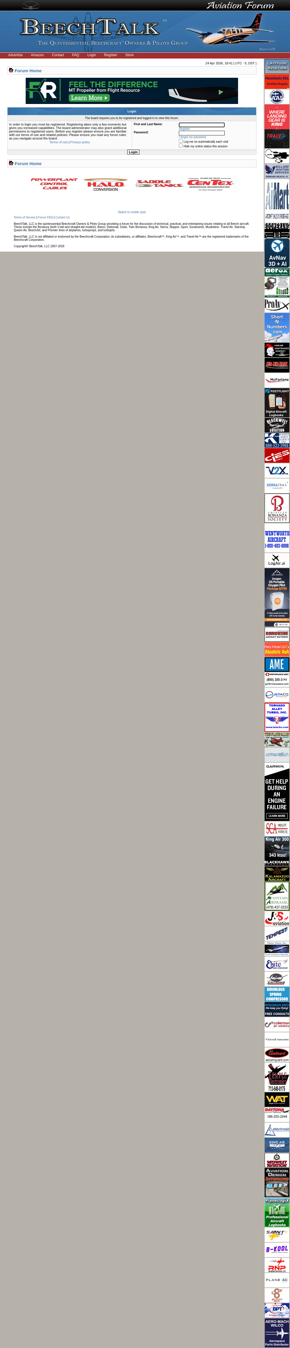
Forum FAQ (45, 217)
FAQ (75, 55)
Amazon (37, 55)
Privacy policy (80, 142)
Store (129, 55)
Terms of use (58, 142)
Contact (58, 55)
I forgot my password (192, 137)
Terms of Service (24, 217)
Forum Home (28, 70)
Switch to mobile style (132, 212)
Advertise (15, 55)
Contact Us (62, 217)
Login (91, 55)
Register (110, 55)
